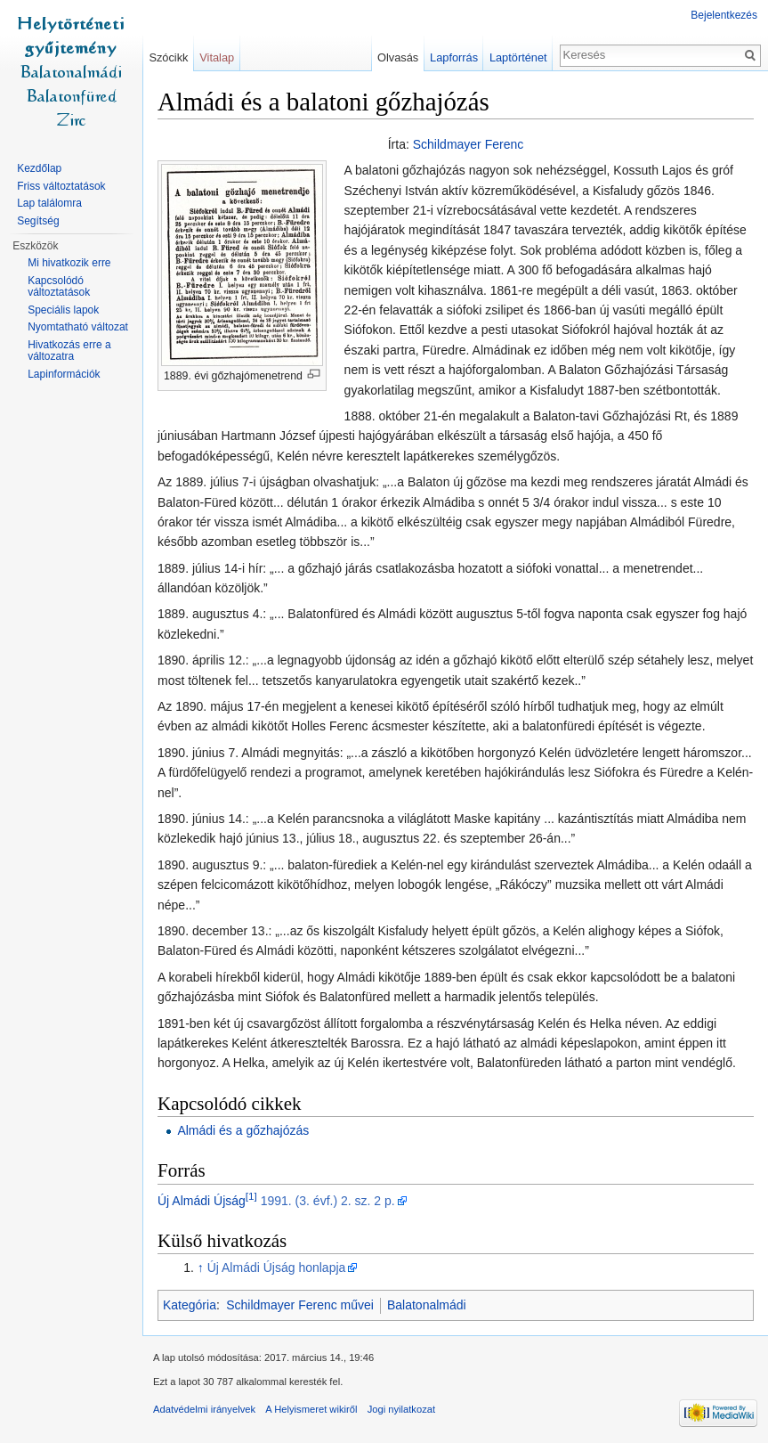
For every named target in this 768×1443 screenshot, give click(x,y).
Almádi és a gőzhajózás (243, 1130)
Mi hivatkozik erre (69, 263)
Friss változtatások (61, 186)
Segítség (38, 221)
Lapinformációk (64, 374)
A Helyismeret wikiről (311, 1409)
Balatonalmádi (426, 1305)
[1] (251, 1196)
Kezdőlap (39, 168)
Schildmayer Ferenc (468, 144)
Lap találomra (49, 203)
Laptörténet (518, 57)
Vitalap (216, 57)
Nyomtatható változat (78, 327)
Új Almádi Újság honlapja (276, 1267)
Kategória (189, 1305)
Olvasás (397, 57)
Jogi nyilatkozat (402, 1409)
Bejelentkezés (724, 15)
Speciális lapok (63, 310)
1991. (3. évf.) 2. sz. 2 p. (328, 1201)
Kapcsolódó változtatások (59, 286)
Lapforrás (454, 57)
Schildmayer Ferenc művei (300, 1305)
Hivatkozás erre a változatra (69, 350)
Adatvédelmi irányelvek (204, 1409)
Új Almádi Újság (202, 1201)
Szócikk (168, 57)
